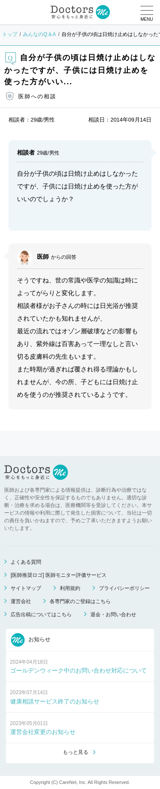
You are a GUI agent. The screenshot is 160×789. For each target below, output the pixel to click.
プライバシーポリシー (124, 588)
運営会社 (21, 601)
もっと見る (75, 752)
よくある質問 (26, 562)
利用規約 (70, 588)
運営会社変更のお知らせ (43, 731)
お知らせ (31, 640)
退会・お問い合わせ (113, 614)
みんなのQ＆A (39, 34)
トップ (9, 34)
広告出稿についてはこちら (41, 614)
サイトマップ (26, 588)
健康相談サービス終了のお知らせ (54, 701)
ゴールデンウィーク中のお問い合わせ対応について (78, 670)
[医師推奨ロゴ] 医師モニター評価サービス (59, 575)
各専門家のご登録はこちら (80, 601)
